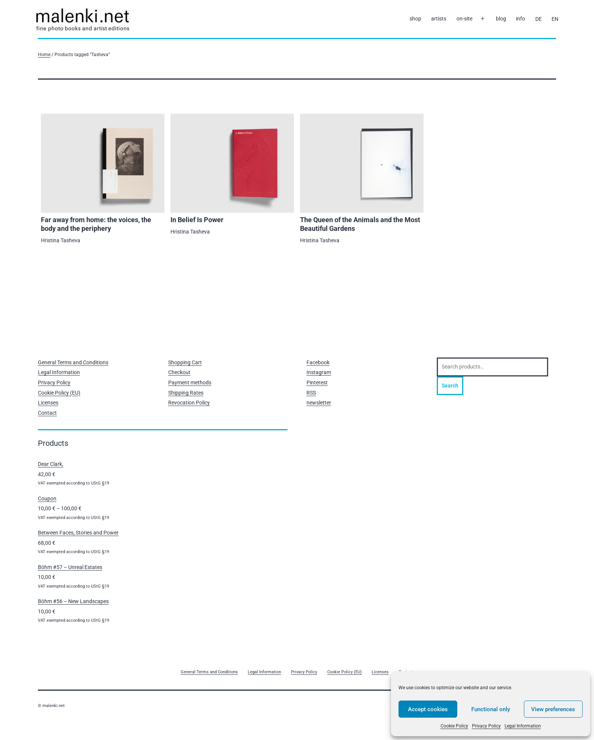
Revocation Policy (189, 403)
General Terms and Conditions (73, 362)
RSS (311, 393)
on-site (464, 19)
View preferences (553, 709)
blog (501, 19)
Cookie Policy (454, 726)
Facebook (318, 362)
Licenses (48, 403)
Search (450, 386)
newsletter (318, 403)
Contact (47, 413)
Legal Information (523, 726)
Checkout (179, 372)
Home (44, 54)
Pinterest (317, 382)
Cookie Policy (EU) (59, 393)
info (520, 19)
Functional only (490, 709)
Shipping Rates (185, 393)
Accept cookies (428, 709)
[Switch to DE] (538, 19)
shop (415, 19)
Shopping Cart (185, 362)
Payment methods (189, 382)
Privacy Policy (486, 726)
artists (438, 19)
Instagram (318, 372)
